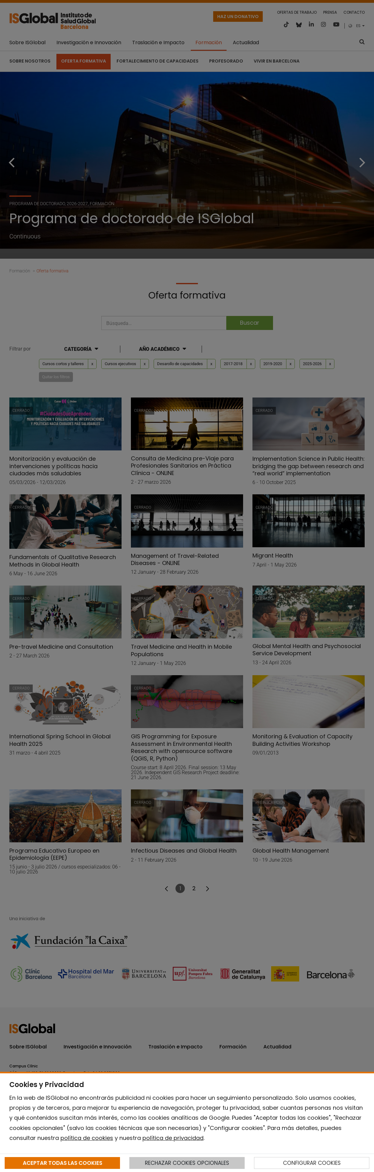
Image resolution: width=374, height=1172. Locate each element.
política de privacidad (173, 1138)
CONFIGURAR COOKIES (312, 1163)
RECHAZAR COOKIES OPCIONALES (187, 1163)
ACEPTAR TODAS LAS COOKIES (62, 1163)
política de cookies (86, 1138)
